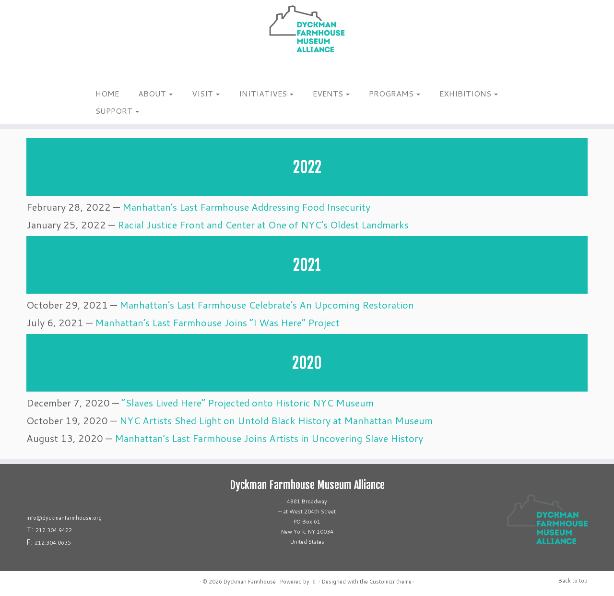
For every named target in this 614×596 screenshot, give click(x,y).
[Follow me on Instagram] (91, 71)
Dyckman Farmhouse (250, 581)
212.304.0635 (53, 543)
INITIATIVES (266, 93)
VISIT (206, 93)
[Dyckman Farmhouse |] (307, 29)
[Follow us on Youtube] (116, 71)
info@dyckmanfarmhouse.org (64, 518)
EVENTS (331, 93)
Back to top (573, 580)
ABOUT (155, 93)
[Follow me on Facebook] (97, 71)
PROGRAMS (394, 93)
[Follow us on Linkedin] (110, 71)
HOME (107, 93)
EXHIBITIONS (468, 93)
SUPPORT (117, 110)
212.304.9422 (53, 530)
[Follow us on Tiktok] (104, 71)
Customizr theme (390, 581)
